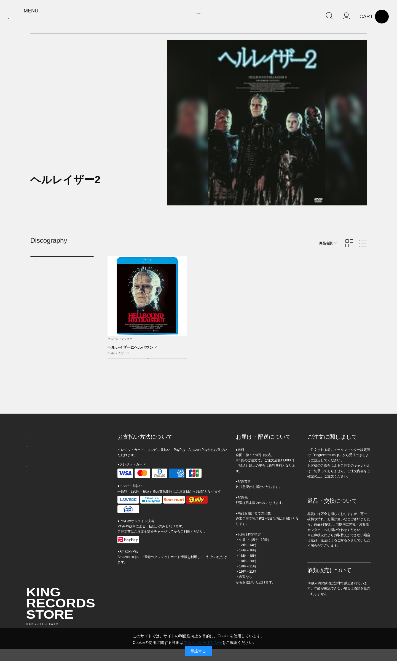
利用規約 (34, 474)
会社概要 (34, 445)
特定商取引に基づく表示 (47, 464)
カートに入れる (143, 364)
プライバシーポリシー (45, 455)
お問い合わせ (37, 484)
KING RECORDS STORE (198, 17)
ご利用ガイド (37, 493)
